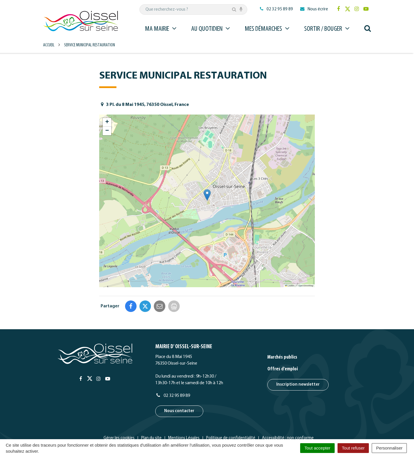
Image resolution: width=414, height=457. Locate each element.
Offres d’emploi (282, 344)
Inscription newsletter (298, 360)
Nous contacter (179, 386)
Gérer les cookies (119, 414)
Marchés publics (282, 333)
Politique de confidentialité (230, 414)
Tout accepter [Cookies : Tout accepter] (317, 447)
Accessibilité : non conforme (288, 414)
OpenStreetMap (305, 285)
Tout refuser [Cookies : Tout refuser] (353, 447)
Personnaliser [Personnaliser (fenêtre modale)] (389, 447)
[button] (207, 195)
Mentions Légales (184, 414)
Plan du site (151, 414)
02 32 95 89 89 (172, 371)
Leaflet (289, 285)
